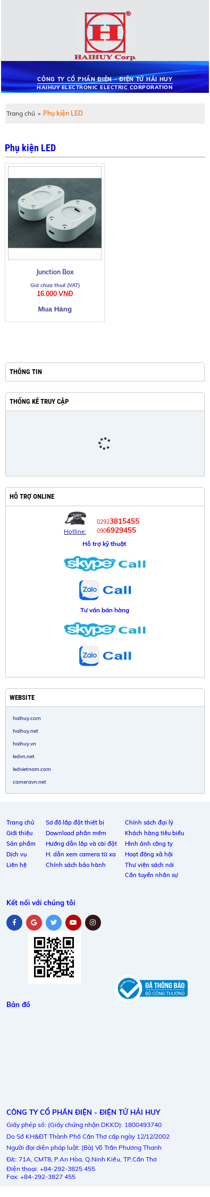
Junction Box (55, 272)
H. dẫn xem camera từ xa (81, 854)
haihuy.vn (24, 743)
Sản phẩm (21, 843)
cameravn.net (29, 781)
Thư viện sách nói (149, 865)
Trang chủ (20, 113)
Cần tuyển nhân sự (151, 875)
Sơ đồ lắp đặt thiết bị (75, 822)
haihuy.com (27, 718)
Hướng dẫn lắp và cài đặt (81, 843)
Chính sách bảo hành (76, 865)
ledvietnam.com (32, 769)
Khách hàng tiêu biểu (154, 833)
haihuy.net (25, 730)
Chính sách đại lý (149, 822)
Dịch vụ (16, 854)
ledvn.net (24, 756)
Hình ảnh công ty (149, 843)
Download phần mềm (76, 833)
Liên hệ (16, 865)
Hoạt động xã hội (149, 854)
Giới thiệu (19, 833)
